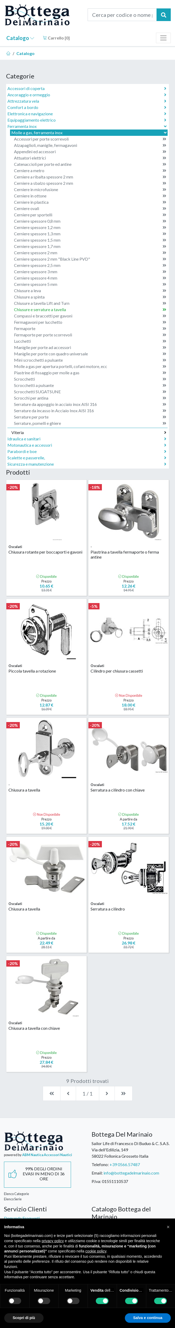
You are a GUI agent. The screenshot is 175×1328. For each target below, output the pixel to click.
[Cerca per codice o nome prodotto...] (122, 14)
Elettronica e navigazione (86, 114)
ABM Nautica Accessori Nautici (47, 1155)
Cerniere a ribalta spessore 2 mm (90, 177)
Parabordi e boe (86, 451)
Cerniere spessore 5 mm (90, 284)
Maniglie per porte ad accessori (90, 347)
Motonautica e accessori (86, 445)
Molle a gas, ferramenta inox (89, 132)
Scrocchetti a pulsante (90, 385)
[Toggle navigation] (163, 38)
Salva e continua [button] (147, 1318)
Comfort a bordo (86, 107)
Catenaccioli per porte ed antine (90, 164)
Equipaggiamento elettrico (86, 120)
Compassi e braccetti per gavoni (90, 316)
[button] (168, 1227)
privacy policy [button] (53, 1241)
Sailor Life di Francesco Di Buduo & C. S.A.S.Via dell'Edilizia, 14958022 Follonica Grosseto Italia (130, 1149)
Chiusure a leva (90, 290)
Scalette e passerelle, (86, 458)
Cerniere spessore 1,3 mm (90, 234)
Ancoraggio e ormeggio (86, 95)
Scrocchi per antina (90, 398)
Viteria (88, 432)
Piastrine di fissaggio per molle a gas (90, 373)
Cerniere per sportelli (90, 215)
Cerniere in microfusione (90, 189)
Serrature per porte (90, 417)
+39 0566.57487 (125, 1164)
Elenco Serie (13, 1199)
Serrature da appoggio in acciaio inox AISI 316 (90, 404)
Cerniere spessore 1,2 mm (90, 227)
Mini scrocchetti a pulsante (90, 360)
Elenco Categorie (16, 1194)
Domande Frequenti (22, 1218)
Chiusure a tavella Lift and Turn (90, 303)
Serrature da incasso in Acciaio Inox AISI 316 (90, 410)
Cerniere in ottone (90, 196)
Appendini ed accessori (90, 151)
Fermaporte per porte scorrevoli (90, 335)
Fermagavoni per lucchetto (90, 322)
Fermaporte (90, 328)
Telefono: (100, 1164)
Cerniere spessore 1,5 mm (90, 240)
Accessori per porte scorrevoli (90, 139)
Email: (97, 1172)
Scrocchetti (90, 379)
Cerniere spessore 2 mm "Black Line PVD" (90, 259)
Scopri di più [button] (24, 1318)
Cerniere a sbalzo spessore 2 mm (90, 183)
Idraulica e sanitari (86, 439)
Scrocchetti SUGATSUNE (90, 392)
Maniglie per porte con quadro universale (90, 354)
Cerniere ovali (90, 208)
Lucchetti (90, 341)
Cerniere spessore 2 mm (90, 253)
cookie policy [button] (95, 1251)
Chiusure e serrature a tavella (90, 309)
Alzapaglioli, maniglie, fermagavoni (90, 145)
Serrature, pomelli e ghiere (90, 423)
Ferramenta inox (87, 126)
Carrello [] (56, 37)
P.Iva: (96, 1181)
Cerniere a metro (90, 170)
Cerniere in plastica (90, 202)
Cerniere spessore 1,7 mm (90, 246)
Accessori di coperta (86, 88)
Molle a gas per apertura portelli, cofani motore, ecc (90, 366)
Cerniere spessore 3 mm (90, 271)
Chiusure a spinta (90, 297)
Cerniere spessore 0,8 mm (90, 221)
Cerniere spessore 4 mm (90, 278)
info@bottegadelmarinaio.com (131, 1172)
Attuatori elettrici (90, 158)
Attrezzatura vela (86, 101)
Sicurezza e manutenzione (86, 464)
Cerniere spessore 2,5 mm (90, 265)
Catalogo (20, 38)
